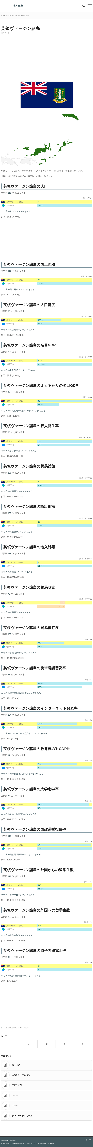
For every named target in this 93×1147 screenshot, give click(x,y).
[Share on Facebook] (10, 1044)
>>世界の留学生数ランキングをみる (18, 895)
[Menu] (88, 6)
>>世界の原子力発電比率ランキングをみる (21, 976)
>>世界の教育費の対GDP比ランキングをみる (22, 774)
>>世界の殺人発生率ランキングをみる (19, 451)
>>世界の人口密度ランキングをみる (18, 330)
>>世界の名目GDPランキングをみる (18, 370)
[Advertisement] (46, 59)
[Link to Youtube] (90, 1140)
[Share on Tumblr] (83, 1044)
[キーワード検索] (82, 6)
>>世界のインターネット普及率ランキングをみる (24, 733)
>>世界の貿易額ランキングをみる (17, 491)
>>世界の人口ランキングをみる (15, 211)
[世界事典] (37, 6)
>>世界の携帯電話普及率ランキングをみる (21, 693)
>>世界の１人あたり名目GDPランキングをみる (23, 411)
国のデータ (5, 33)
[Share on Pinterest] (65, 1044)
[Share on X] (28, 1044)
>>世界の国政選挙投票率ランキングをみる (21, 854)
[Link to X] (86, 1140)
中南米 (8, 1027)
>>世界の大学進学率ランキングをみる (19, 814)
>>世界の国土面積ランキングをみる (18, 289)
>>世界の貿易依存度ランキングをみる (19, 653)
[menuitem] (82, 6)
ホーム (3, 15)
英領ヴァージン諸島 (20, 1027)
